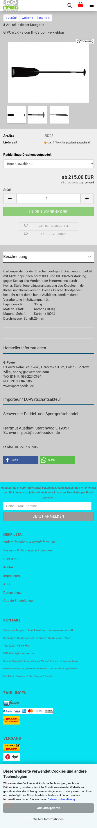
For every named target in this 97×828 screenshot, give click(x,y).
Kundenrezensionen (20, 333)
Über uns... (11, 559)
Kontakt (9, 567)
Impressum (11, 576)
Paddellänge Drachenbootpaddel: (27, 155)
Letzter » (43, 18)
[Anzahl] (48, 198)
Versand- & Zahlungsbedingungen (27, 550)
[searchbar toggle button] (69, 5)
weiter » (27, 18)
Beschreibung (15, 256)
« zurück (11, 18)
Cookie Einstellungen (18, 601)
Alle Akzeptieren (48, 808)
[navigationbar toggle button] (91, 5)
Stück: (8, 190)
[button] (9, 198)
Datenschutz (12, 593)
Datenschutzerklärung (61, 799)
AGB (6, 584)
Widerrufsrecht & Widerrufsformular (29, 542)
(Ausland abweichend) (78, 142)
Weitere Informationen (48, 819)
